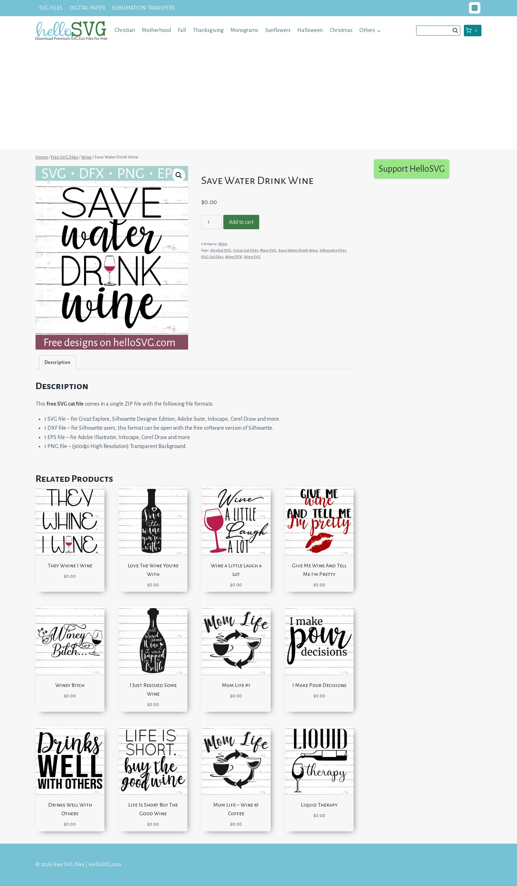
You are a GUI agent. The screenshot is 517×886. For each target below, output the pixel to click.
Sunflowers (277, 30)
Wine (222, 244)
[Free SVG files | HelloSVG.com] (71, 30)
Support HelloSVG (411, 169)
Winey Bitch (69, 685)
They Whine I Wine (70, 565)
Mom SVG (268, 250)
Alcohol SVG (220, 250)
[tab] (57, 362)
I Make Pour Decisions (319, 685)
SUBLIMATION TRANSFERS (143, 8)
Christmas (341, 30)
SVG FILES (50, 8)
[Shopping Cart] (472, 30)
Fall (182, 30)
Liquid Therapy (319, 805)
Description (57, 362)
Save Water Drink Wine (298, 250)
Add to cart (241, 222)
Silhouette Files (333, 250)
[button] (378, 30)
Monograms (244, 30)
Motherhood (156, 30)
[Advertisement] (258, 99)
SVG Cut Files (212, 257)
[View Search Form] (438, 31)
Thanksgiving (208, 30)
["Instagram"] (474, 8)
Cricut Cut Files (245, 250)
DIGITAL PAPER (87, 8)
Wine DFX (233, 257)
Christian (125, 30)
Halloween (310, 30)
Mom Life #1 (236, 685)
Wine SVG (252, 257)
